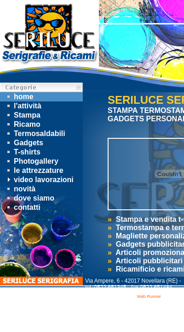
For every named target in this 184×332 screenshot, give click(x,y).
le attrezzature (34, 170)
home (19, 97)
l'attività (23, 106)
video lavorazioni (39, 180)
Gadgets (24, 143)
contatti (22, 207)
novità (20, 189)
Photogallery (31, 161)
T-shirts (22, 152)
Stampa (22, 115)
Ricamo (22, 124)
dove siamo (29, 198)
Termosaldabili (35, 133)
